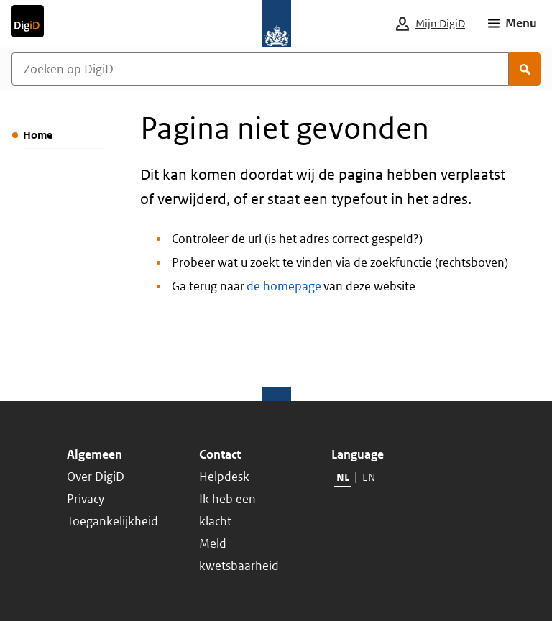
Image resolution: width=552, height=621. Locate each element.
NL (342, 477)
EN (368, 477)
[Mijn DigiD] (441, 24)
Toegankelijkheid (112, 521)
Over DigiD (95, 476)
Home (37, 135)
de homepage (284, 286)
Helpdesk (224, 476)
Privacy (85, 499)
